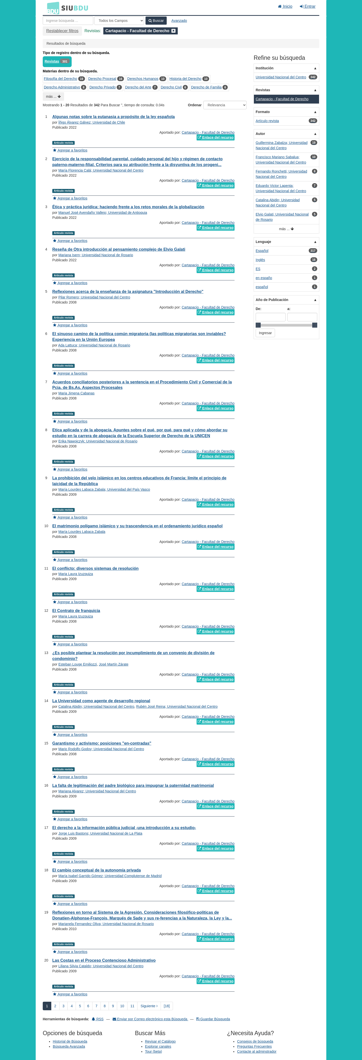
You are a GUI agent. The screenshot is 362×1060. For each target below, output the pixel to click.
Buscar (156, 21)
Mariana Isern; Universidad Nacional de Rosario (95, 255)
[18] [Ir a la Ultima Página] (167, 1006)
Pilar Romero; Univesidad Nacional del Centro (94, 297)
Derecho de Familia (206, 87)
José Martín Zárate (113, 664)
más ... (53, 96)
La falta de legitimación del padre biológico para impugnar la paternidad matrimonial (133, 785)
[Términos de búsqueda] (68, 20)
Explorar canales (158, 1046)
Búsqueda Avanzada (69, 1046)
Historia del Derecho (185, 79)
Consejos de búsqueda (255, 1041)
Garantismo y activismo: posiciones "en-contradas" (101, 743)
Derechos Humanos (142, 79)
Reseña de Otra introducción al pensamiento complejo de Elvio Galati (118, 249)
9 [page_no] (113, 1006)
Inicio (285, 6)
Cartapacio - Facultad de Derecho (208, 132)
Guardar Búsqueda (213, 1019)
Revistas (52, 61)
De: (258, 309)
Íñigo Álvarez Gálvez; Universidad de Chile (91, 122)
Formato (263, 112)
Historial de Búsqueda (70, 1041)
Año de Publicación (272, 300)
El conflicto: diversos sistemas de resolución (95, 568)
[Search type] (119, 20)
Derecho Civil (171, 87)
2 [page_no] (55, 1006)
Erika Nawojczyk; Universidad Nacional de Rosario (97, 441)
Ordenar (195, 105)
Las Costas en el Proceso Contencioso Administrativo (104, 960)
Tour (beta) (153, 1051)
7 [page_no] (97, 1006)
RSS (98, 1019)
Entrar (307, 6)
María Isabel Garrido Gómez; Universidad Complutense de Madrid (110, 876)
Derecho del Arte (138, 87)
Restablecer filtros (62, 31)
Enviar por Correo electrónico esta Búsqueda (150, 1019)
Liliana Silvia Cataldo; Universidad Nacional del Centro (101, 966)
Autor (260, 134)
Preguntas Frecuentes (254, 1046)
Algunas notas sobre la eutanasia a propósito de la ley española (113, 117)
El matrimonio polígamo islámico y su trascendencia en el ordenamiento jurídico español (137, 526)
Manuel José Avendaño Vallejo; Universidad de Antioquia (102, 213)
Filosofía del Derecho (60, 79)
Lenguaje (263, 242)
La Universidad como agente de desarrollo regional (101, 701)
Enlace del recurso (215, 137)
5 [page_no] (80, 1006)
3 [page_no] (64, 1006)
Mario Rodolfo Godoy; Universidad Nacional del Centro (101, 749)
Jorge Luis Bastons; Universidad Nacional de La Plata (100, 833)
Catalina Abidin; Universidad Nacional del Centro (96, 706)
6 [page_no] (88, 1006)
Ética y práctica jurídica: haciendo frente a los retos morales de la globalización (128, 207)
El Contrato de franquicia (76, 611)
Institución (265, 68)
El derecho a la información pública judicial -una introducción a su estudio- (124, 828)
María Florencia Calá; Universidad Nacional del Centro (101, 170)
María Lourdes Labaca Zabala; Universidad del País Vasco (104, 489)
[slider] (258, 325)
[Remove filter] (173, 31)
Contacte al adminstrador (256, 1051)
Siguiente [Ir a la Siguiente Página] (149, 1006)
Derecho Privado (102, 87)
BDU (51, 8)
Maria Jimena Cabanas (76, 393)
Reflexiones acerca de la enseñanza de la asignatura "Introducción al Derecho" (127, 291)
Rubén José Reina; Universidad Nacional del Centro (177, 706)
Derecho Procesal (102, 79)
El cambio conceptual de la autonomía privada (96, 870)
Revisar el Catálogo (160, 1041)
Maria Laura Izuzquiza (75, 574)
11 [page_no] (132, 1006)
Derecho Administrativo (62, 87)
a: (288, 309)
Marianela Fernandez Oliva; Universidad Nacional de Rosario (106, 924)
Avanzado (179, 21)
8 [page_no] (105, 1006)
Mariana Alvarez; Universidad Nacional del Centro (97, 791)
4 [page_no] (72, 1006)
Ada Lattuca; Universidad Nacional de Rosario (94, 345)
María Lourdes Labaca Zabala (81, 532)
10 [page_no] (122, 1006)
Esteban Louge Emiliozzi (77, 664)
